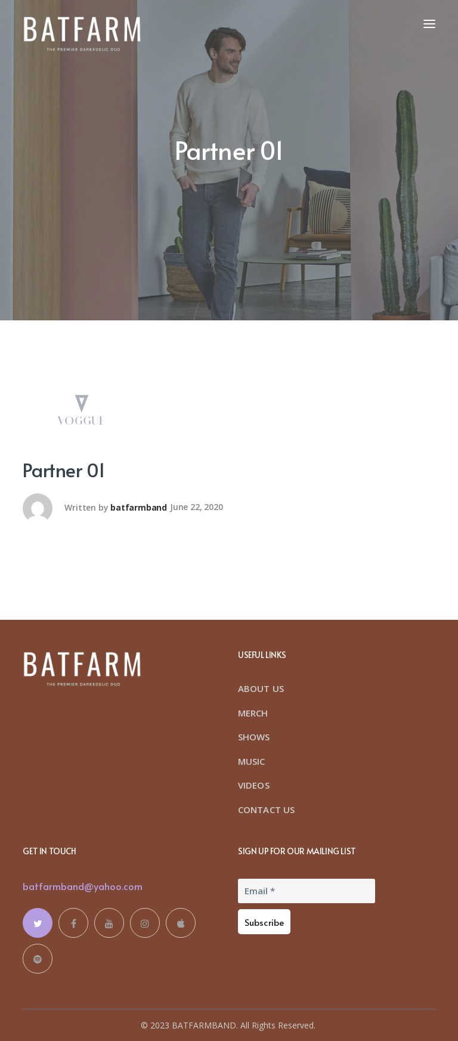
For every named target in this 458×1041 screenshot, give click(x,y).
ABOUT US (261, 688)
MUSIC (251, 761)
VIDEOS (254, 785)
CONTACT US (266, 809)
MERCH (253, 713)
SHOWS (254, 737)
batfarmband (138, 506)
